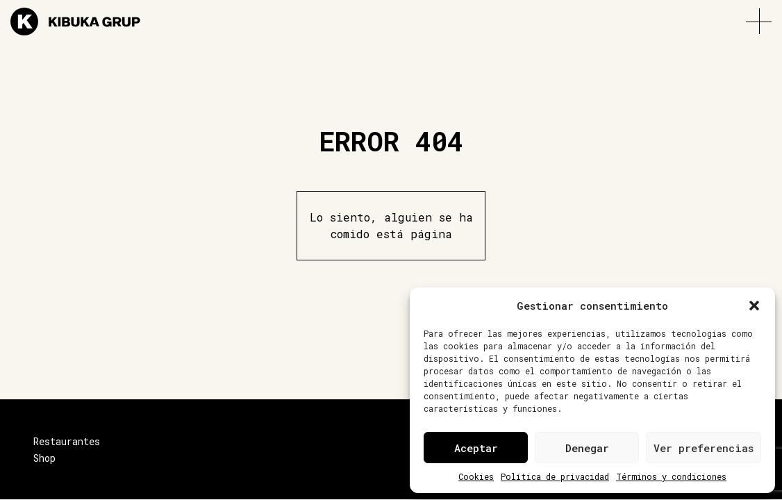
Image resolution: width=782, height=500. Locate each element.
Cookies (476, 476)
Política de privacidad (555, 476)
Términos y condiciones (671, 476)
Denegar (587, 448)
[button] (754, 305)
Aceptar (476, 448)
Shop (44, 458)
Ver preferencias (704, 448)
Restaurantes (66, 441)
